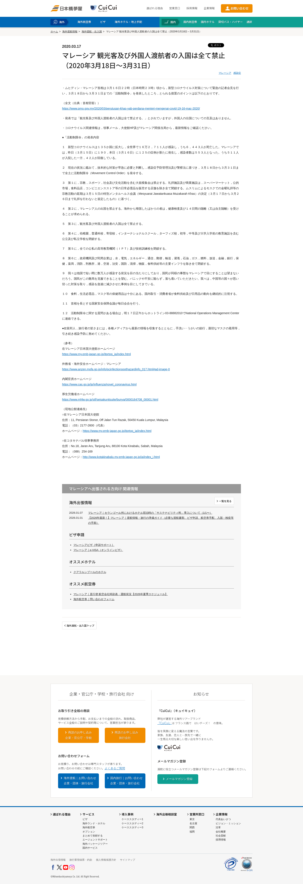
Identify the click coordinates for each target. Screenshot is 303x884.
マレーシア (225, 72)
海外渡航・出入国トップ (80, 625)
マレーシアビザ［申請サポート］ (93, 545)
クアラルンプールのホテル (89, 572)
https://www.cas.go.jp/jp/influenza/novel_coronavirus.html (99, 384)
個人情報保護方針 (106, 859)
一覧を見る (225, 501)
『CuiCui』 (164, 723)
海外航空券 (88, 827)
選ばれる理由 (154, 8)
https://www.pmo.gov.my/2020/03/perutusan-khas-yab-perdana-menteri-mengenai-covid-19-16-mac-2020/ (131, 108)
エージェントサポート (95, 839)
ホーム (54, 31)
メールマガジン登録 (179, 779)
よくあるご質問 (115, 768)
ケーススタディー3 (132, 827)
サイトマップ (127, 859)
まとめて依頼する (92, 835)
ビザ (85, 819)
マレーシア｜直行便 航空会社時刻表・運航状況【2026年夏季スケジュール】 (120, 594)
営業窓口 (174, 8)
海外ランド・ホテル (93, 823)
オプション (88, 831)
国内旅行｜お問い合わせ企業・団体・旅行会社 (126, 780)
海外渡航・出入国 (92, 31)
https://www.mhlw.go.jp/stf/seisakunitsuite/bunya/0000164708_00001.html (110, 399)
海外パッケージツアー (95, 843)
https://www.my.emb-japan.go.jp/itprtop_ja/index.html (96, 354)
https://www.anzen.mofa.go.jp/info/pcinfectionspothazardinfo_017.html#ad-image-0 (116, 369)
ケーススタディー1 (132, 819)
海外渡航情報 (69, 31)
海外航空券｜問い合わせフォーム (93, 599)
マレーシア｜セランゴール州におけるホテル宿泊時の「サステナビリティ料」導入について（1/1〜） (150, 512)
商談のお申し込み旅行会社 (126, 735)
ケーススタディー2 (132, 823)
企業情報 (209, 8)
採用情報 (191, 8)
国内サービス (90, 847)
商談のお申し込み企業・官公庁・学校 (78, 735)
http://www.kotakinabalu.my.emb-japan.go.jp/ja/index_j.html (121, 457)
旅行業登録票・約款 (80, 859)
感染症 (237, 72)
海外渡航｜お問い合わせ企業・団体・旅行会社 (80, 780)
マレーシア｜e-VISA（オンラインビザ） (98, 550)
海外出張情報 (58, 859)
